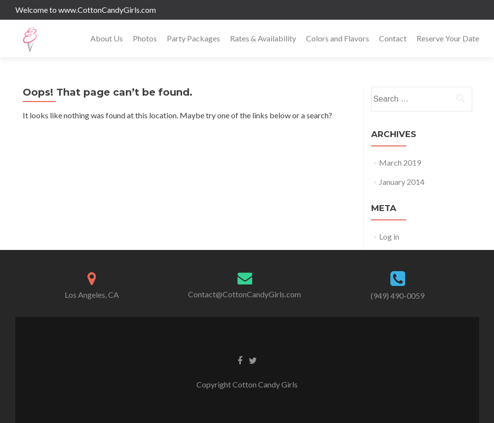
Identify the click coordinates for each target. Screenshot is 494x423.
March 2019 (400, 162)
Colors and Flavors (337, 38)
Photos (145, 38)
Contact (393, 38)
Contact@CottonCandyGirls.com (244, 294)
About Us (106, 38)
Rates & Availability (263, 38)
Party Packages (193, 38)
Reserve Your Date (448, 38)
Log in (389, 236)
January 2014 (401, 181)
